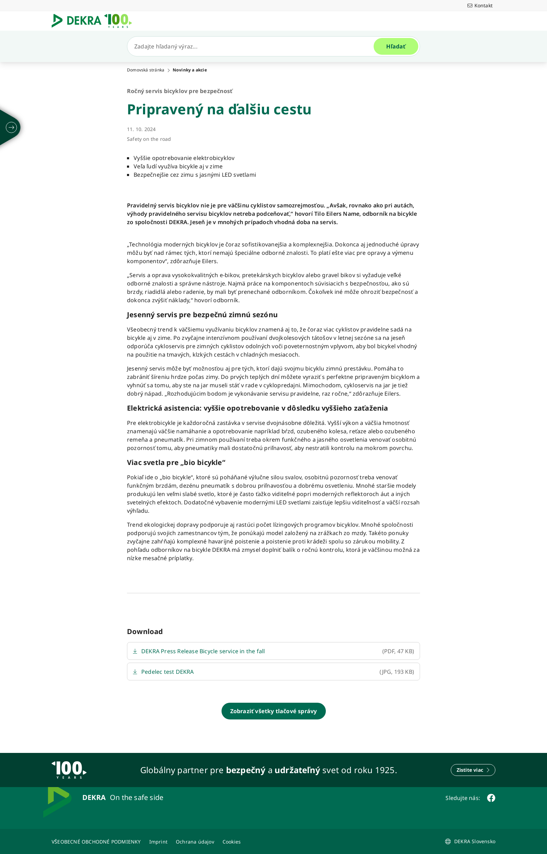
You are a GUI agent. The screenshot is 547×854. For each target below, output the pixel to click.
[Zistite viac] (473, 770)
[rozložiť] (11, 127)
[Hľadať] (253, 46)
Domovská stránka (145, 70)
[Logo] (94, 21)
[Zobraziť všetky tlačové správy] (274, 711)
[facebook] (491, 798)
